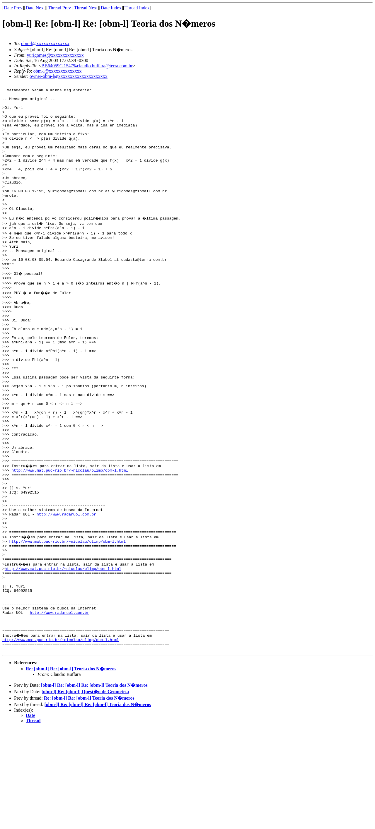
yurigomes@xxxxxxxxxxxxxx (55, 55)
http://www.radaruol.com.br (66, 591)
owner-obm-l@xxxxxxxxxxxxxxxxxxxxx (69, 76)
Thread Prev (59, 7)
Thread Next (86, 7)
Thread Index (137, 7)
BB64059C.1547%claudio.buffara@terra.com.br (86, 65)
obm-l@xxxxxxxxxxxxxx (45, 43)
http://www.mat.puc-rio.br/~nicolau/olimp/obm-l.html (69, 538)
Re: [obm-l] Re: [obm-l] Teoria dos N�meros (71, 769)
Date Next (35, 7)
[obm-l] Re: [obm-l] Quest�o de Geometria (85, 792)
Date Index (111, 7)
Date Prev (13, 7)
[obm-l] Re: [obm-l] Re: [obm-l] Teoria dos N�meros (94, 786)
